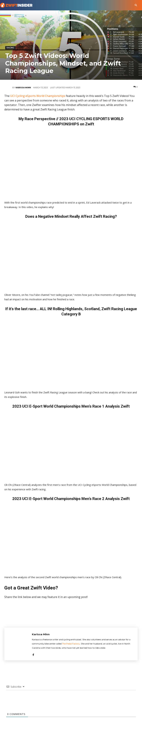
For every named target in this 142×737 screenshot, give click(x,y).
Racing (10, 47)
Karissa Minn (23, 87)
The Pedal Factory (71, 643)
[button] (135, 5)
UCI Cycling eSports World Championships (37, 96)
